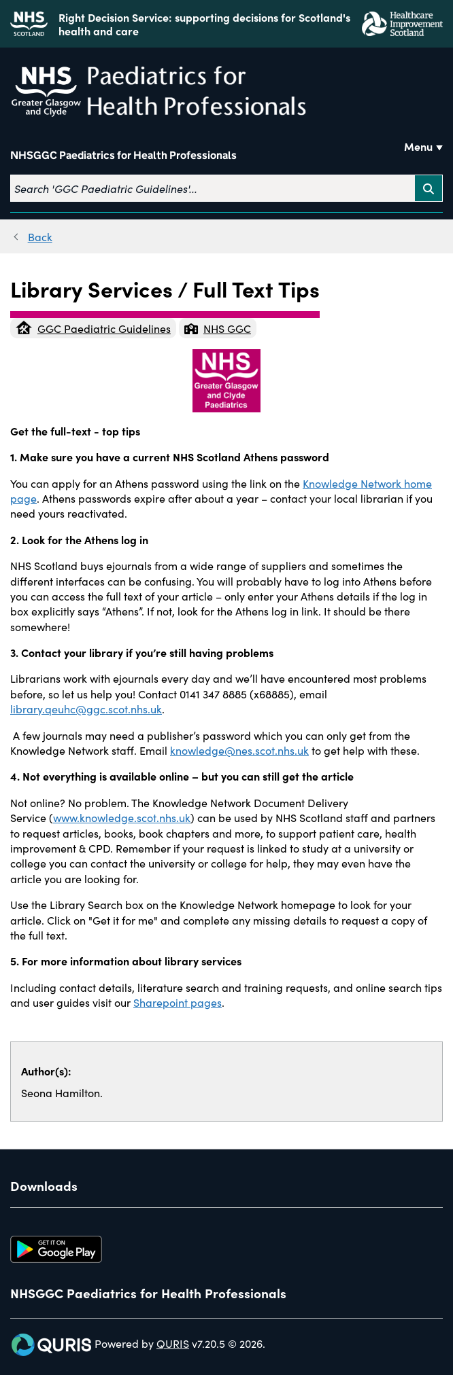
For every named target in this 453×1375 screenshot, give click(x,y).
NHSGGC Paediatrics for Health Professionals (123, 155)
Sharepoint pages (177, 1002)
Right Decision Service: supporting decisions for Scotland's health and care (204, 23)
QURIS (172, 1343)
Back (40, 236)
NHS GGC (217, 328)
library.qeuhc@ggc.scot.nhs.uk (86, 708)
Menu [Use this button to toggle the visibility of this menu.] (418, 146)
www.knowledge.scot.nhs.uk (121, 817)
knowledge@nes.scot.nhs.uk (239, 750)
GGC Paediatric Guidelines (93, 328)
